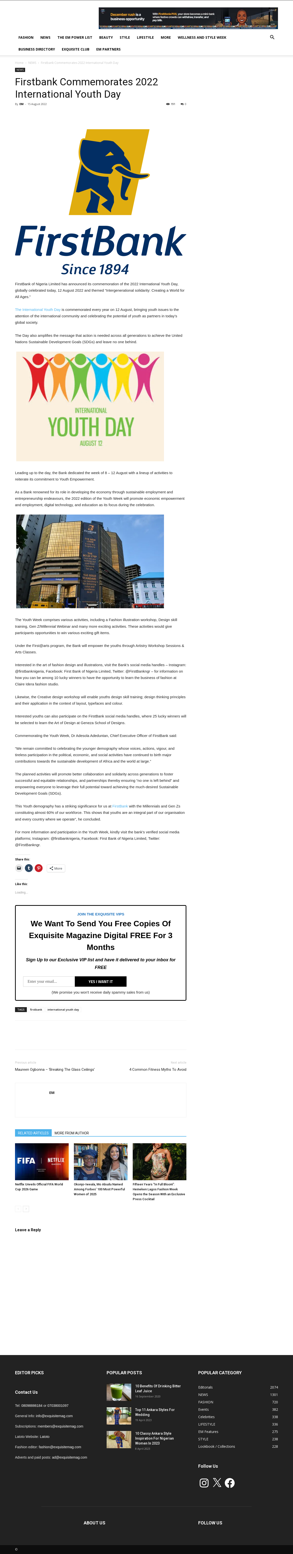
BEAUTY (106, 37)
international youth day (63, 1009)
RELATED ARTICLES (33, 1133)
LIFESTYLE (145, 37)
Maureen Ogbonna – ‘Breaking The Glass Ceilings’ (55, 1069)
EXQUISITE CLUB (75, 49)
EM (21, 104)
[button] (272, 38)
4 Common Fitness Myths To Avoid (157, 1069)
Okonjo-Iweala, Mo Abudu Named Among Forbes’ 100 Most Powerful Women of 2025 (99, 1189)
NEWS (45, 37)
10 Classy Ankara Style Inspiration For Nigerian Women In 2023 (154, 1438)
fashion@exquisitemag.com (60, 1447)
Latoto (44, 1437)
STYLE (125, 37)
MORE (166, 37)
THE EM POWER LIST (74, 37)
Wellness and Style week (202, 37)
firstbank (36, 1009)
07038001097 (58, 1406)
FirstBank (120, 806)
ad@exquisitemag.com (69, 1457)
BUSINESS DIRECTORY (36, 49)
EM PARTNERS (108, 49)
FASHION (25, 37)
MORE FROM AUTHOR (72, 1133)
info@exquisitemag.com (54, 1416)
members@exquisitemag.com (60, 1426)
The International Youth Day (38, 309)
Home (19, 63)
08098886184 (32, 1406)
